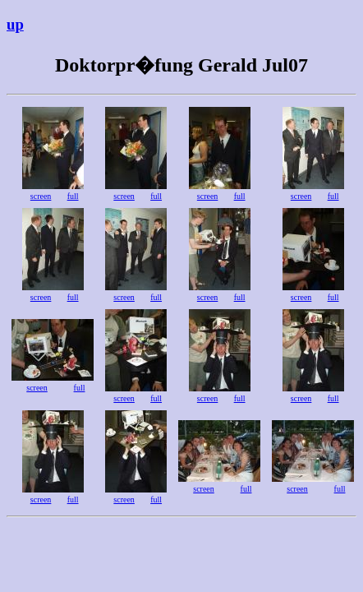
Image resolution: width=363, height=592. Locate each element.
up (15, 24)
